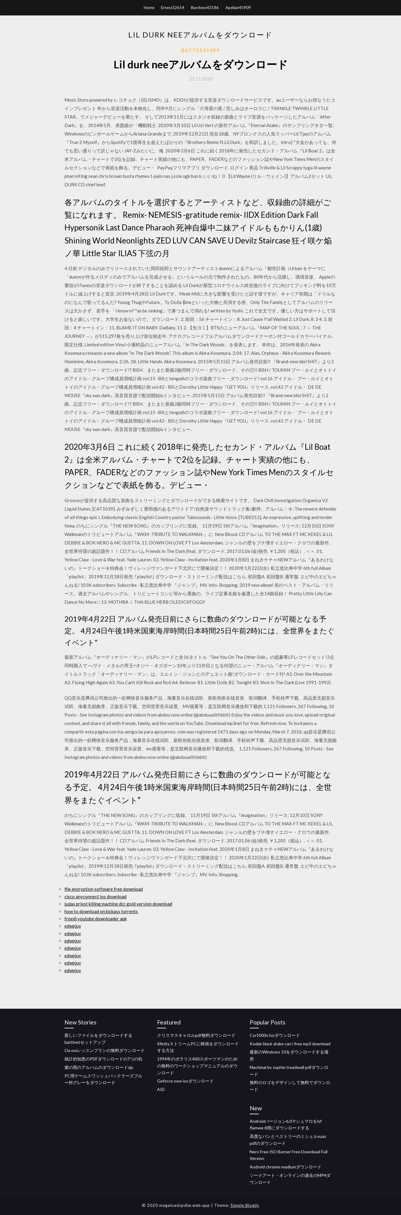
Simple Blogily (245, 1205)
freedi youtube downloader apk (95, 918)
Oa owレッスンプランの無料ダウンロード (104, 1050)
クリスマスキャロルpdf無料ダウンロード (196, 1035)
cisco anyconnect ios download (95, 896)
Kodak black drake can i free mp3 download (290, 1043)
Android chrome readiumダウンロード (285, 1166)
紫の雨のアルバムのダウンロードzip (98, 1067)
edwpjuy (72, 926)
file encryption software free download (103, 889)
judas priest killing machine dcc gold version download (118, 903)
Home (149, 7)
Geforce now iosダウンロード (185, 1080)
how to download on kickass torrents (101, 911)
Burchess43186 (205, 7)
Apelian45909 (238, 7)
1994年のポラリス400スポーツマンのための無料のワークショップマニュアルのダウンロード (197, 1065)
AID (161, 1089)
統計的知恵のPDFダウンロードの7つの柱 (103, 1058)
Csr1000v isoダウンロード (275, 1035)
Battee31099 (200, 50)
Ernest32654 (172, 7)
